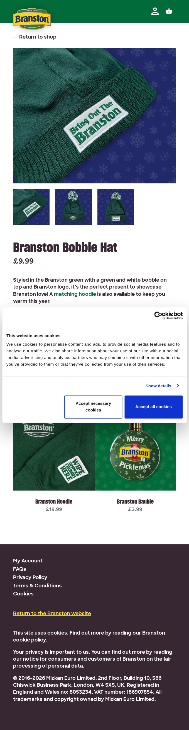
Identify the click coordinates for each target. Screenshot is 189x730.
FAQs (19, 569)
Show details (158, 385)
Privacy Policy (30, 577)
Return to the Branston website (52, 614)
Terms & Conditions (37, 586)
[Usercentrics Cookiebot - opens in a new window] (158, 315)
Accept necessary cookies (93, 406)
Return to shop (38, 37)
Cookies (23, 594)
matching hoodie (75, 294)
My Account (28, 561)
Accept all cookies (153, 407)
